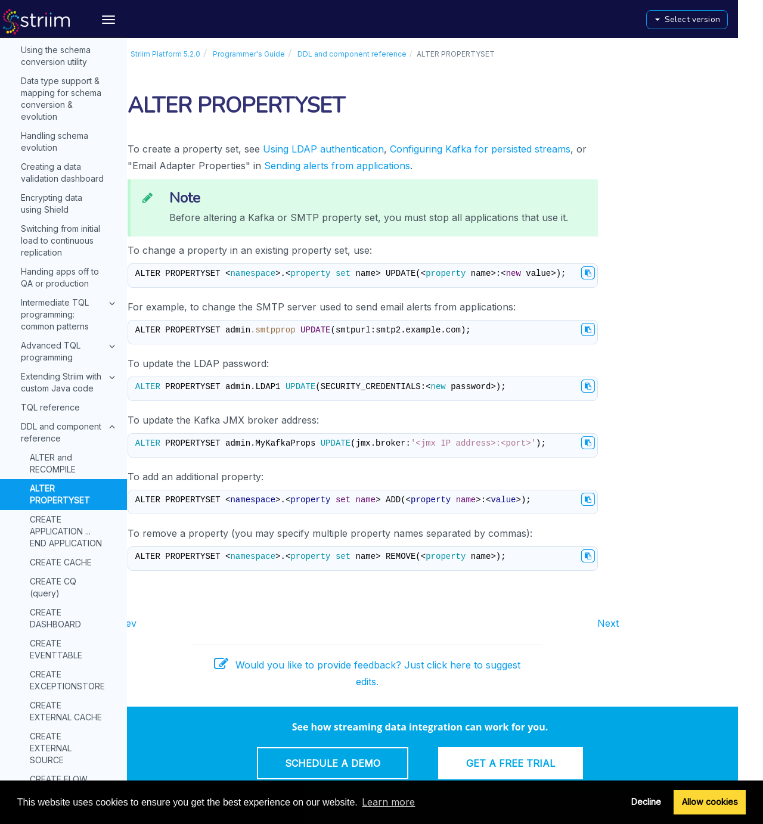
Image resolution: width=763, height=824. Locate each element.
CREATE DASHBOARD (55, 177)
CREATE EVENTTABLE (56, 208)
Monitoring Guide (65, 729)
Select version (712, 19)
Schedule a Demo (357, 763)
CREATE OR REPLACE (53, 375)
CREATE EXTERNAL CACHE (66, 270)
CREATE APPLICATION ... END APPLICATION (66, 90)
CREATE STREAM (64, 488)
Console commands (50, 779)
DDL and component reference (377, 53)
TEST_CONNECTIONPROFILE (78, 684)
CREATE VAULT (60, 576)
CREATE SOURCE (64, 469)
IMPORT (46, 665)
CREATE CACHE (61, 121)
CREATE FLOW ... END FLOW (62, 344)
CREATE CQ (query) (53, 146)
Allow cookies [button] (710, 802)
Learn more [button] (388, 802)
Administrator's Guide (65, 705)
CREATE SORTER (63, 450)
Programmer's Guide (274, 53)
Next (633, 623)
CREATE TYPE (57, 557)
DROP (41, 645)
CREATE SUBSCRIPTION (60, 513)
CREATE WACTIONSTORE (63, 601)
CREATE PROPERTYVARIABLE (70, 406)
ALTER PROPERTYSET (60, 53)
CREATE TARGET (63, 538)
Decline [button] (646, 802)
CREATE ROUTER (64, 431)
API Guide (31, 755)
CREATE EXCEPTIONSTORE (67, 239)
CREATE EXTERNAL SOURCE (51, 307)
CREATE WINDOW (65, 626)
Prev (151, 623)
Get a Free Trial (535, 763)
